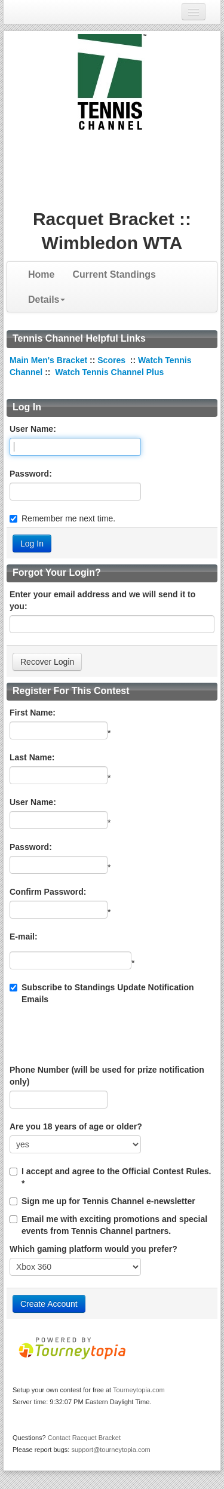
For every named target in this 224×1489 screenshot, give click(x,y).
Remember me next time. (68, 518)
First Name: (33, 712)
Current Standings (114, 274)
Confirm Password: (48, 892)
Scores (112, 360)
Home (41, 274)
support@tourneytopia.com (110, 1449)
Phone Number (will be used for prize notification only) (107, 1075)
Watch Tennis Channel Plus (109, 372)
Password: (31, 473)
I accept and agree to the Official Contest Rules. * (116, 1177)
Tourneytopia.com (139, 1389)
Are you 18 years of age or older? (76, 1126)
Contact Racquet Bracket (84, 1437)
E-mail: (24, 936)
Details (46, 299)
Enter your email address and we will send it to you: (102, 600)
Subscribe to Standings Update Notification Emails (102, 993)
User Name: (33, 429)
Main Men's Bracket (48, 360)
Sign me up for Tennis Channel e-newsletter (108, 1201)
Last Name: (32, 757)
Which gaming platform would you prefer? (93, 1249)
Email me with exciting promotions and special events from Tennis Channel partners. (114, 1225)
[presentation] (100, 1034)
